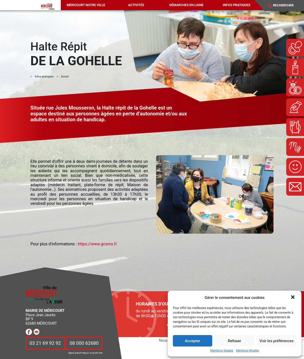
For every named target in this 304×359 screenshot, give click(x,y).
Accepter (192, 341)
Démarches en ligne (186, 5)
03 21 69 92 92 (45, 343)
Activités (136, 5)
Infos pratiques (236, 5)
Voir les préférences (277, 341)
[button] (293, 298)
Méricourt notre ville (86, 5)
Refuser (234, 341)
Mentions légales (221, 350)
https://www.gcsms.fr (97, 244)
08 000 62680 (84, 343)
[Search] (286, 5)
